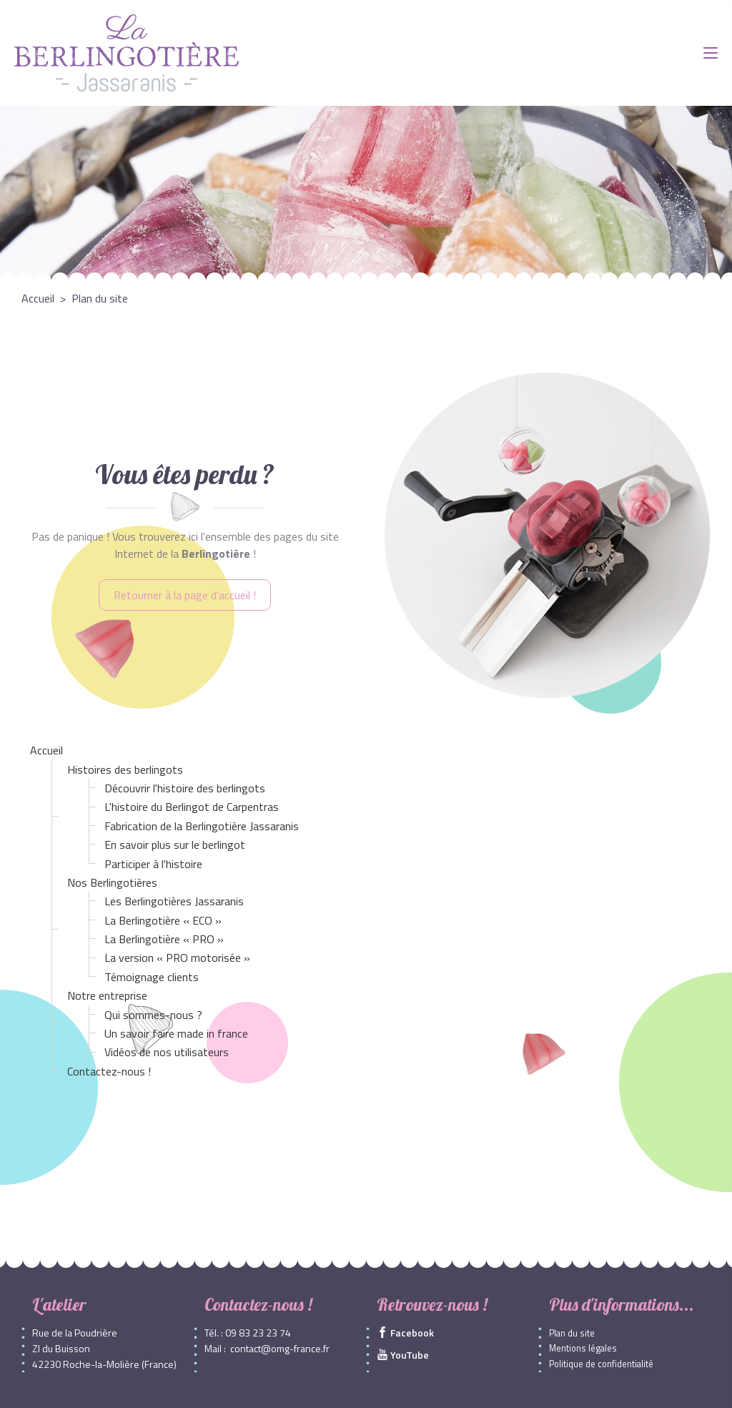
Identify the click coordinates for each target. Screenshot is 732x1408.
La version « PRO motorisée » (177, 957)
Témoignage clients (151, 976)
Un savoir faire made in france (176, 1033)
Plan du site (572, 1333)
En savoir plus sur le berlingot (174, 844)
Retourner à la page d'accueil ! (185, 595)
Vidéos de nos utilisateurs (166, 1051)
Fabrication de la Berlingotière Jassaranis (201, 826)
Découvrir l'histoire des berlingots (184, 788)
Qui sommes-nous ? (153, 1014)
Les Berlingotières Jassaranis (174, 901)
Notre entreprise (107, 995)
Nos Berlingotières (112, 882)
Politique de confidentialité (601, 1364)
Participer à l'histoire (153, 863)
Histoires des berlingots (125, 769)
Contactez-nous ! (109, 1071)
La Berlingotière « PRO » (164, 938)
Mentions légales (583, 1348)
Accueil (46, 750)
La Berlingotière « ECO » (163, 920)
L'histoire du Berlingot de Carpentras (191, 806)
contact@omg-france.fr (280, 1348)
